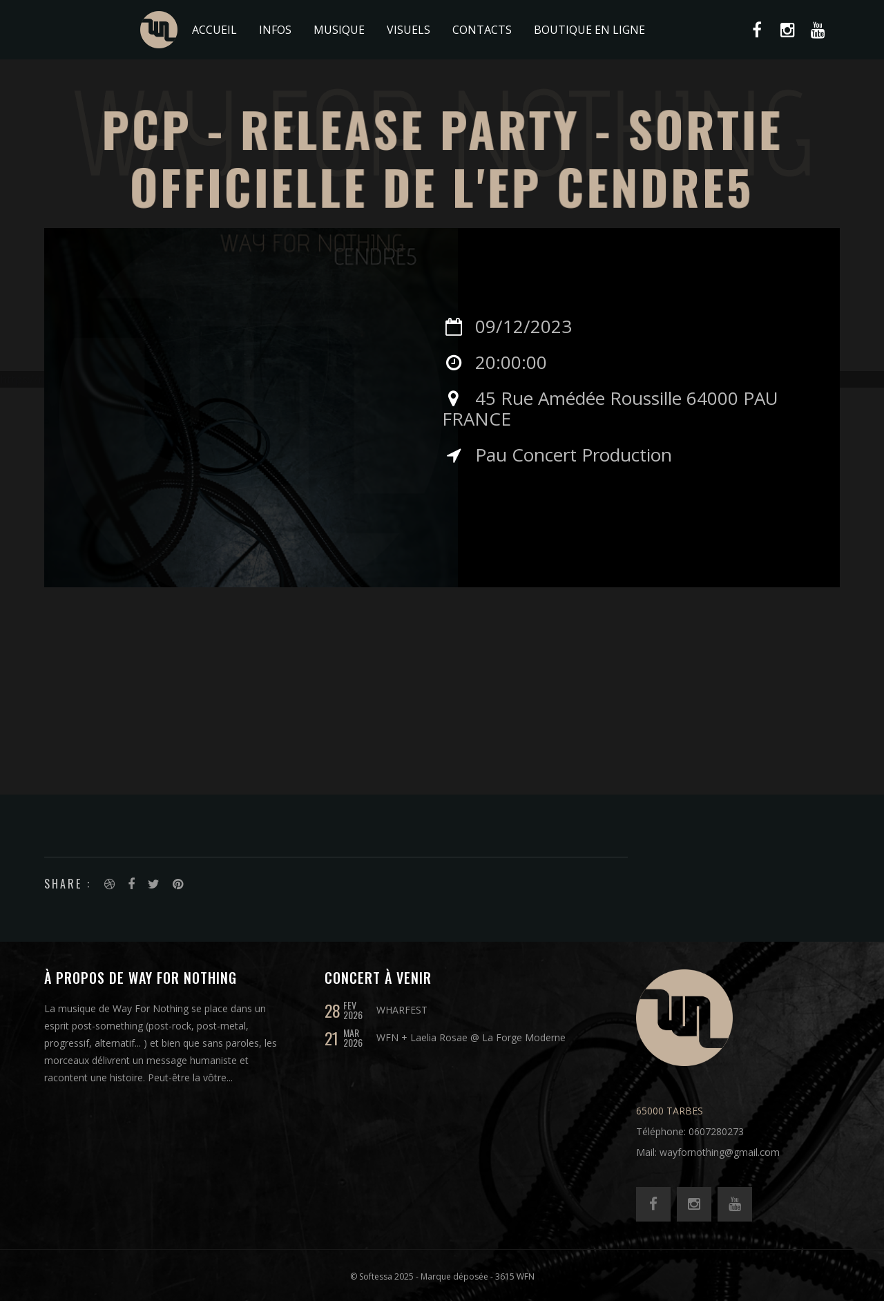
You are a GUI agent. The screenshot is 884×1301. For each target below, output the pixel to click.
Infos (275, 29)
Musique (339, 29)
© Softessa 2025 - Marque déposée (419, 1276)
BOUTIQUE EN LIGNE (589, 29)
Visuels (408, 29)
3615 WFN (515, 1276)
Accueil (214, 29)
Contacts (482, 29)
